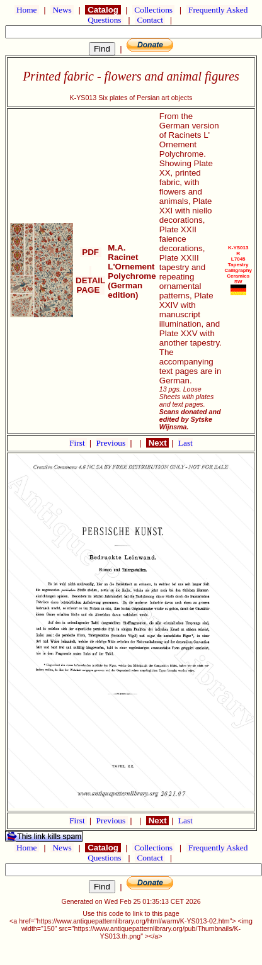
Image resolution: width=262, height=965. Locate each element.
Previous (112, 443)
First (78, 443)
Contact (150, 20)
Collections (153, 9)
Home (26, 9)
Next (157, 443)
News (62, 9)
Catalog (102, 9)
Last (185, 443)
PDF (90, 252)
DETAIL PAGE (90, 280)
